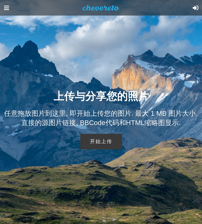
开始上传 (101, 141)
